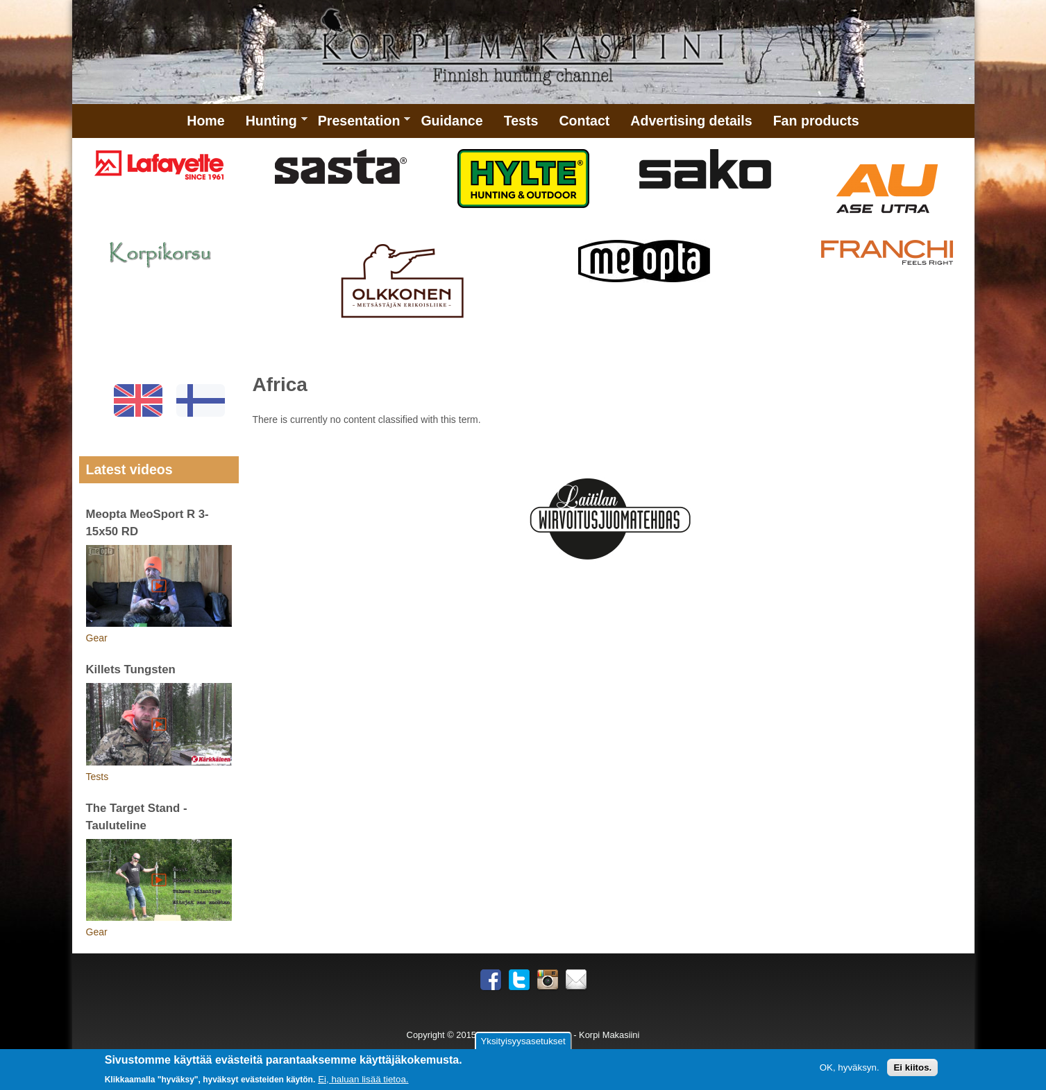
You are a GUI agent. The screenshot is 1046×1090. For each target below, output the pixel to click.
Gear (97, 637)
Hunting (271, 125)
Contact (584, 120)
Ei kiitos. (912, 1068)
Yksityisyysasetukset (522, 1042)
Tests (521, 120)
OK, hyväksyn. (849, 1068)
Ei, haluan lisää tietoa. (363, 1080)
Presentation (359, 125)
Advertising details (691, 120)
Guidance (451, 120)
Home (205, 120)
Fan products (816, 120)
